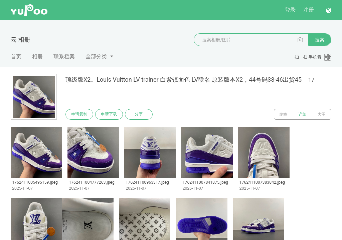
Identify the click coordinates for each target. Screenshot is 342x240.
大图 (322, 114)
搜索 (319, 39)
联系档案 (64, 56)
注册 (308, 10)
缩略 (284, 114)
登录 (290, 10)
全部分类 (96, 56)
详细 (303, 114)
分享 (140, 114)
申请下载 (110, 114)
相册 (37, 56)
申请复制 (79, 114)
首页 (16, 56)
